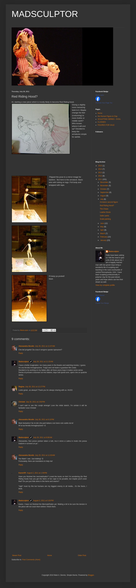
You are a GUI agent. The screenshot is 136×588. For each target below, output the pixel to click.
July (102, 199)
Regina (21, 387)
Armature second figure (109, 202)
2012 (100, 176)
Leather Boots (105, 212)
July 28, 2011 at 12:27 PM (35, 387)
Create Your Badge (102, 303)
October (103, 189)
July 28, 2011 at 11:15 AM (43, 362)
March (103, 233)
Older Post (82, 555)
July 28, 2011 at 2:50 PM (35, 402)
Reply (21, 353)
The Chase (104, 209)
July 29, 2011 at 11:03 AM (45, 455)
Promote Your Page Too (103, 103)
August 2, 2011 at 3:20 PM (43, 501)
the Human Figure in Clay (107, 116)
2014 (100, 169)
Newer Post (16, 555)
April (102, 230)
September (104, 192)
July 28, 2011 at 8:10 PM (44, 419)
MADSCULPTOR (45, 14)
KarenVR (22, 473)
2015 (100, 166)
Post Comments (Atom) (31, 560)
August (103, 196)
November (104, 186)
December (104, 182)
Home (49, 555)
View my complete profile (105, 285)
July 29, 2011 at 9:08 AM (42, 437)
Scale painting (105, 219)
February (104, 237)
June (102, 223)
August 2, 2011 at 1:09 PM (37, 473)
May (102, 227)
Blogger (91, 575)
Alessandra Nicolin (26, 346)
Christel (22, 402)
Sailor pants (104, 216)
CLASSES (102, 122)
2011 (100, 179)
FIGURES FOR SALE (106, 125)
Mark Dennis (99, 295)
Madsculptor (24, 362)
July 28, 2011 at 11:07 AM (45, 346)
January (103, 240)
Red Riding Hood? (107, 206)
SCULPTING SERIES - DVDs (109, 119)
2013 (100, 173)
